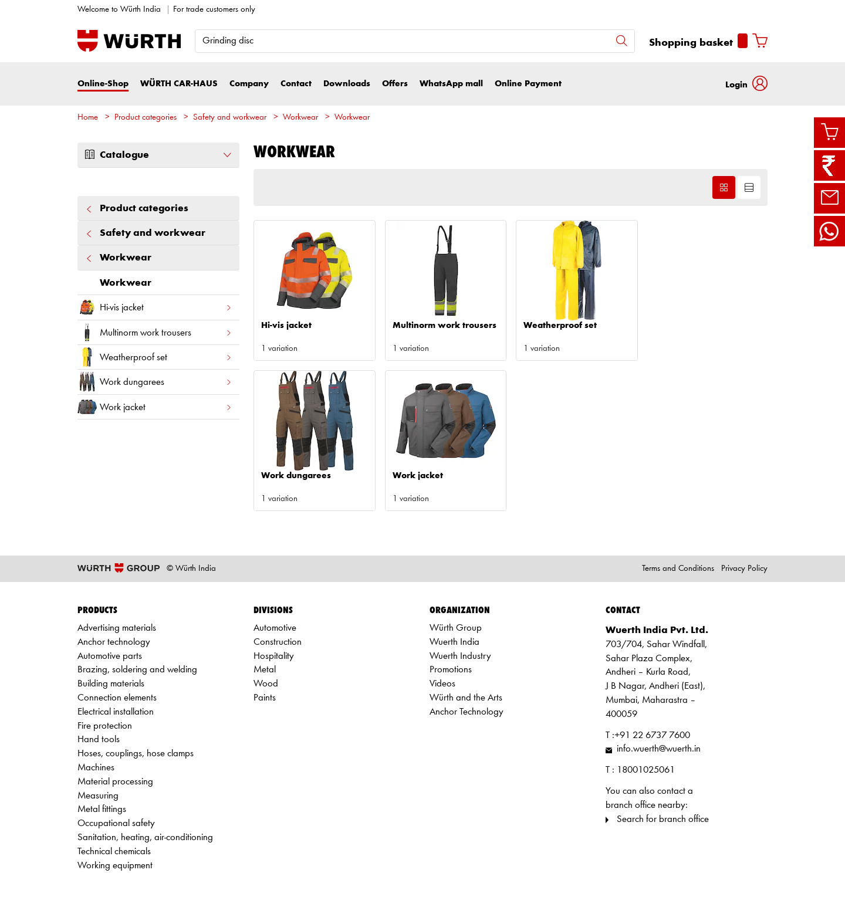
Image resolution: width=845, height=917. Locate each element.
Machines (95, 768)
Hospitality (274, 656)
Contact (296, 83)
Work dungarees (154, 381)
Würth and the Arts (466, 698)
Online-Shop (103, 83)
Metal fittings (101, 809)
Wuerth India (454, 642)
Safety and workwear (229, 117)
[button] (746, 83)
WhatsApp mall (451, 83)
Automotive (275, 628)
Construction (278, 642)
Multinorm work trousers (154, 332)
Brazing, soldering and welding (137, 670)
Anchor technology (113, 642)
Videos (442, 684)
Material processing (115, 782)
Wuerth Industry (460, 656)
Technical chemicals (114, 852)
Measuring (98, 796)
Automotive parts (109, 656)
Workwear (300, 117)
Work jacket (154, 407)
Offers (395, 83)
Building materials (110, 684)
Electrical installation (115, 712)
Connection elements (117, 698)
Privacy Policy (744, 568)
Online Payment (528, 83)
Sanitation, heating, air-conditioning (145, 837)
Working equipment (115, 866)
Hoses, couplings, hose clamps (135, 754)
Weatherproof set (154, 357)
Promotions (451, 670)
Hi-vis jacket (154, 307)
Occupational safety (116, 823)
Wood (266, 684)
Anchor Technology (466, 712)
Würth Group (456, 628)
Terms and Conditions (678, 568)
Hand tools (98, 740)
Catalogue (158, 155)
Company (249, 83)
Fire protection (104, 726)
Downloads (346, 83)
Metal (265, 670)
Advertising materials (116, 628)
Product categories (145, 117)
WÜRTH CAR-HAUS (179, 83)
